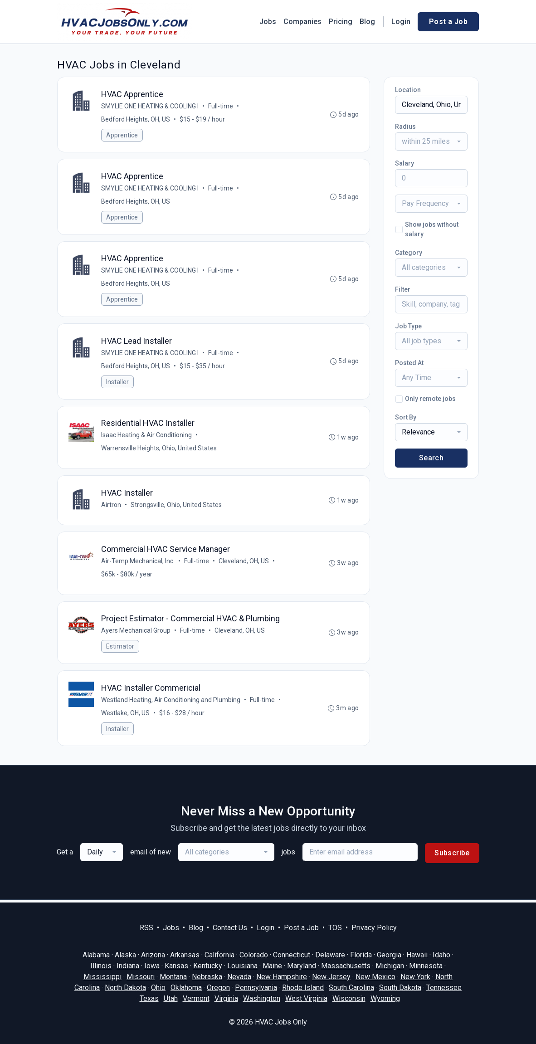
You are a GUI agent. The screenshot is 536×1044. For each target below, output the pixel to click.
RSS (146, 927)
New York (415, 976)
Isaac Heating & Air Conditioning (146, 436)
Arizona (153, 955)
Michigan (389, 965)
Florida (361, 955)
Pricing (340, 21)
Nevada (239, 976)
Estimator (120, 648)
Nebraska (207, 976)
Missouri (141, 976)
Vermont (196, 998)
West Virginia (306, 998)
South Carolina (351, 987)
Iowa (152, 965)
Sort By (405, 417)
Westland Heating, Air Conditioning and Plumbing (170, 702)
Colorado (253, 955)
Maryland (301, 965)
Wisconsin (348, 998)
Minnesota (426, 965)
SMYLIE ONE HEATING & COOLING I (150, 106)
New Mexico (375, 976)
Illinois (101, 965)
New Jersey (331, 976)
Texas (149, 998)
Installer (117, 382)
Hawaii (417, 955)
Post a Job (448, 21)
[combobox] (431, 141)
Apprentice (122, 135)
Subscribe (452, 855)
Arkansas (185, 955)
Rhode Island (303, 987)
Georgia (389, 955)
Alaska (125, 955)
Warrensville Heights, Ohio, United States (159, 449)
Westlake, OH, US (125, 715)
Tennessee (444, 987)
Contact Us (230, 927)
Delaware (330, 955)
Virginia (226, 998)
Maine (272, 965)
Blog (367, 21)
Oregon (218, 987)
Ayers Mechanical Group (136, 632)
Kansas (176, 965)
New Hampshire (281, 976)
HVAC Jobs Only (281, 1022)
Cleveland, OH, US (244, 562)
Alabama (96, 955)
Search (431, 458)
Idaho (441, 955)
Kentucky (207, 965)
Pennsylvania (256, 987)
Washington (261, 998)
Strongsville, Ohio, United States (176, 506)
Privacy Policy (374, 927)
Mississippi (102, 976)
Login (400, 21)
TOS (335, 927)
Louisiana (242, 965)
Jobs (267, 21)
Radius (405, 126)
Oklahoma (186, 987)
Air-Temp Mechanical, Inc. (138, 562)
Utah (171, 998)
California (219, 955)
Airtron (111, 506)
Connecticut (291, 955)
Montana (173, 976)
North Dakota (125, 987)
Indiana (128, 965)
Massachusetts (345, 965)
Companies (302, 21)
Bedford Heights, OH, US (135, 119)
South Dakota (400, 987)
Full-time (220, 106)
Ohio (158, 987)
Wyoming (385, 998)
